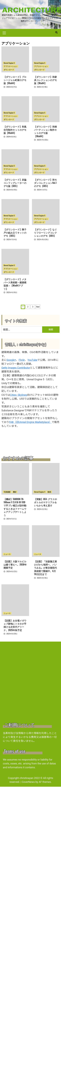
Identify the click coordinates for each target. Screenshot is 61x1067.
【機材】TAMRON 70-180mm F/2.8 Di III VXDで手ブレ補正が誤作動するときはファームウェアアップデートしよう (15, 507)
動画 (49, 492)
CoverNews (28, 781)
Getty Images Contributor (15, 367)
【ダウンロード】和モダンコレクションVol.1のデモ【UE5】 (45, 183)
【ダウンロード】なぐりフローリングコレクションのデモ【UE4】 (45, 233)
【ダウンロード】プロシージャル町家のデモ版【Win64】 (15, 80)
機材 (14, 492)
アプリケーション (10, 66)
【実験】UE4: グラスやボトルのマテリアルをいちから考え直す (45, 502)
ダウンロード (9, 69)
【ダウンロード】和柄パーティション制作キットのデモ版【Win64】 (45, 131)
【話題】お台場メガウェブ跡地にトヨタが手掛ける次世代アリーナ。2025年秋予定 (15, 625)
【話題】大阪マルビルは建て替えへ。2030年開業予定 (15, 565)
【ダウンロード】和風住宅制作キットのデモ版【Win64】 (15, 130)
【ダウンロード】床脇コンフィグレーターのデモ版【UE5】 (15, 183)
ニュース (7, 554)
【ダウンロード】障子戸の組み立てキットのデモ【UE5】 (15, 233)
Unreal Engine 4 (39, 492)
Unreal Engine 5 (9, 63)
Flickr (22, 359)
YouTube (32, 359)
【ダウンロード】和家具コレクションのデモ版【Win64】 (45, 80)
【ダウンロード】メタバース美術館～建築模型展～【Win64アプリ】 (15, 284)
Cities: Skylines (18, 394)
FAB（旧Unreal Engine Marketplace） (30, 422)
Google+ (11, 359)
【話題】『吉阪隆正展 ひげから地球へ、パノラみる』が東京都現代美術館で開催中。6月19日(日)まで (46, 568)
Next (37, 306)
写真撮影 (7, 492)
